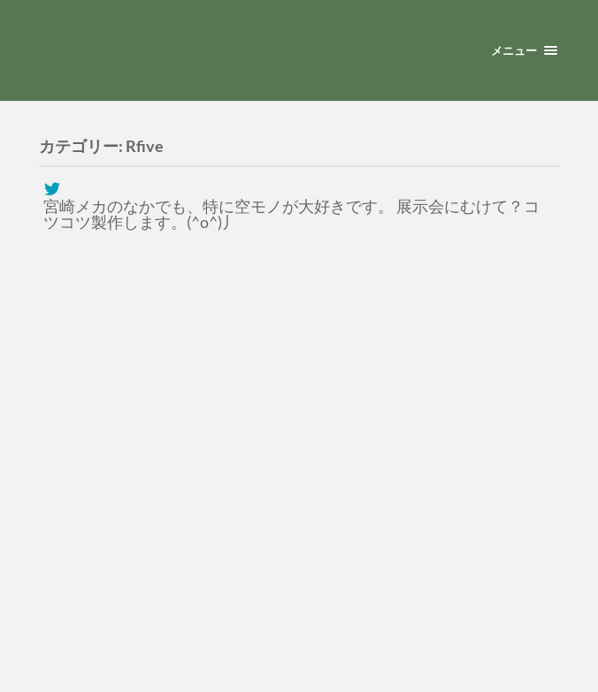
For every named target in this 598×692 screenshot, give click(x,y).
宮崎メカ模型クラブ (246, 55)
